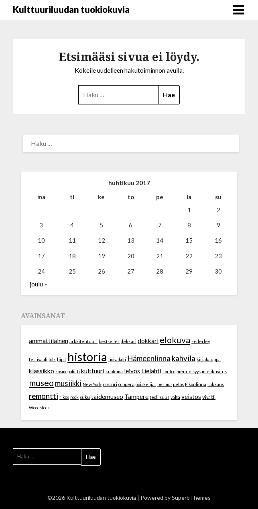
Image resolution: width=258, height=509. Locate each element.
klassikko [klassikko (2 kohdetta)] (41, 370)
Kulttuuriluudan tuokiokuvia (71, 9)
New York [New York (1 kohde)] (92, 384)
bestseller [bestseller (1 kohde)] (109, 341)
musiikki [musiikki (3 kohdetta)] (68, 383)
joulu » (38, 284)
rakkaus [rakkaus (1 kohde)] (215, 384)
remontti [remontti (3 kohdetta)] (43, 396)
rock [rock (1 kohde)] (74, 397)
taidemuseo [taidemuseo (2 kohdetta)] (107, 396)
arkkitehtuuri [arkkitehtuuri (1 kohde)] (83, 341)
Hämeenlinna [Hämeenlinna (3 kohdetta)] (149, 358)
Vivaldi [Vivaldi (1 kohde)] (208, 397)
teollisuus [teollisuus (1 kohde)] (159, 397)
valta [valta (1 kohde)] (175, 397)
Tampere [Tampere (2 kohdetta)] (136, 396)
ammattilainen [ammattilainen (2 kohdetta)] (48, 340)
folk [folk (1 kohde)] (52, 359)
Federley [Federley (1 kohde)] (200, 341)
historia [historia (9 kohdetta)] (87, 357)
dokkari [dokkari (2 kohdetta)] (148, 340)
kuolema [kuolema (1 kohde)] (114, 371)
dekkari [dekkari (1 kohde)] (128, 341)
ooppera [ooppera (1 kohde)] (126, 384)
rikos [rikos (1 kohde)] (64, 397)
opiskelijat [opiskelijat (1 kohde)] (146, 384)
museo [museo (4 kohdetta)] (41, 383)
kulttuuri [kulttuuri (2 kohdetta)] (92, 370)
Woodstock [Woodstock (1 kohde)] (39, 407)
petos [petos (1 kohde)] (178, 384)
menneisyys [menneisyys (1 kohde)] (189, 371)
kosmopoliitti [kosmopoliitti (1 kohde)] (67, 371)
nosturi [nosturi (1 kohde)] (110, 384)
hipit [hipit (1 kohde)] (61, 359)
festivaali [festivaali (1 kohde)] (38, 359)
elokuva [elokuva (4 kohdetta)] (175, 340)
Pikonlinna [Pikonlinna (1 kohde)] (195, 384)
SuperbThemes (191, 497)
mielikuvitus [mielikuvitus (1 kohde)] (214, 371)
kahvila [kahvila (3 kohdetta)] (183, 358)
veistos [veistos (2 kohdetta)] (191, 396)
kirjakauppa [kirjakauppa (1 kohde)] (209, 359)
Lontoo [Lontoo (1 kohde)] (169, 371)
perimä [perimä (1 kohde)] (164, 384)
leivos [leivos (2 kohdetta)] (132, 370)
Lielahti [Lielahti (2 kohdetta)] (151, 370)
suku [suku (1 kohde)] (85, 397)
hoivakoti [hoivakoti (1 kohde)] (117, 359)
